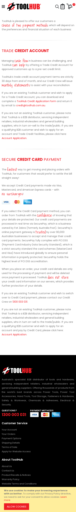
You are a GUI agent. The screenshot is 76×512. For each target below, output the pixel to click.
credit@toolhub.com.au (30, 105)
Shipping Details (11, 442)
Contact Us (8, 470)
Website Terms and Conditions (19, 483)
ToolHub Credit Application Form (36, 101)
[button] (62, 7)
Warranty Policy (10, 479)
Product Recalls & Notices (16, 475)
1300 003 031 (20, 301)
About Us (7, 466)
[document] (38, 499)
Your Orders (8, 434)
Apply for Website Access (16, 451)
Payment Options (11, 438)
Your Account (9, 429)
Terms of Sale (9, 447)
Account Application (14, 138)
